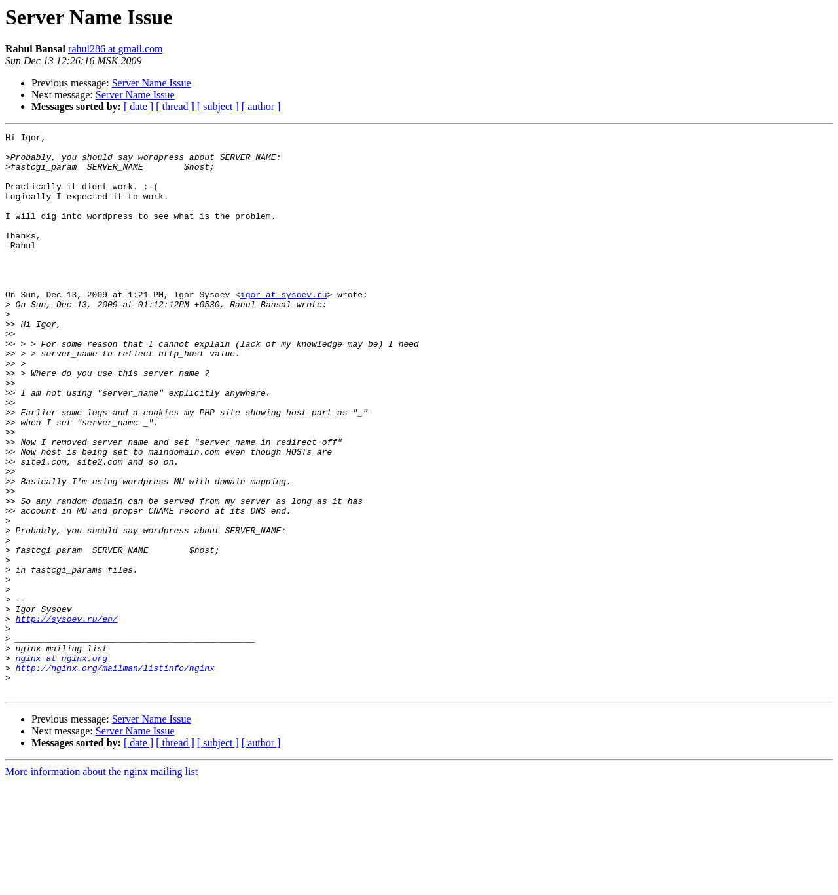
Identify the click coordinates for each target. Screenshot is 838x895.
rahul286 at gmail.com (115, 48)
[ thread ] (175, 106)
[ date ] (138, 106)
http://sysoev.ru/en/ (67, 717)
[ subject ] (218, 106)
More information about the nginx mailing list (101, 883)
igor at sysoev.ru (283, 327)
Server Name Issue (151, 82)
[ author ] (261, 106)
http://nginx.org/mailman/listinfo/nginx (115, 776)
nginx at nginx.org (61, 764)
